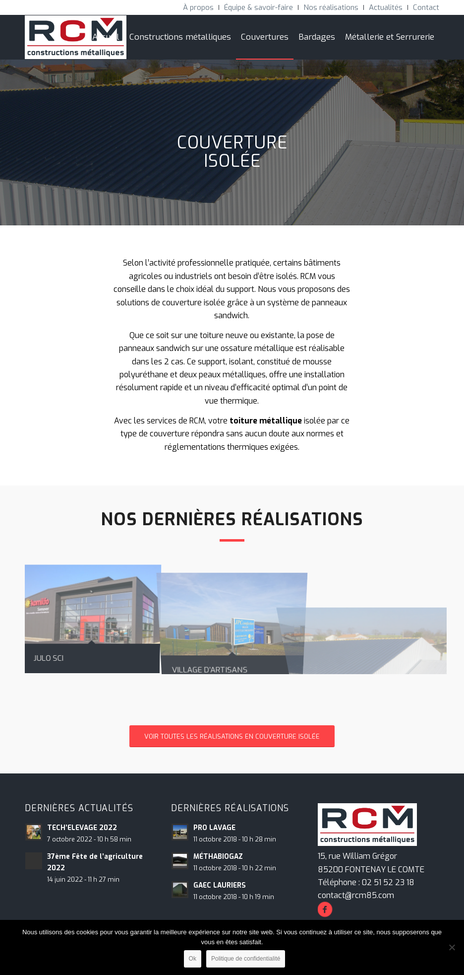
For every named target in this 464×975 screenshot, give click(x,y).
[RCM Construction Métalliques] (75, 37)
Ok (192, 958)
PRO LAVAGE (214, 827)
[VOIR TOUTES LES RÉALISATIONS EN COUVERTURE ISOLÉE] (232, 736)
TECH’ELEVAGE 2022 (82, 827)
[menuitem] (198, 7)
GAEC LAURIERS (219, 885)
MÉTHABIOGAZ (218, 856)
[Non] (452, 947)
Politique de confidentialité (245, 958)
